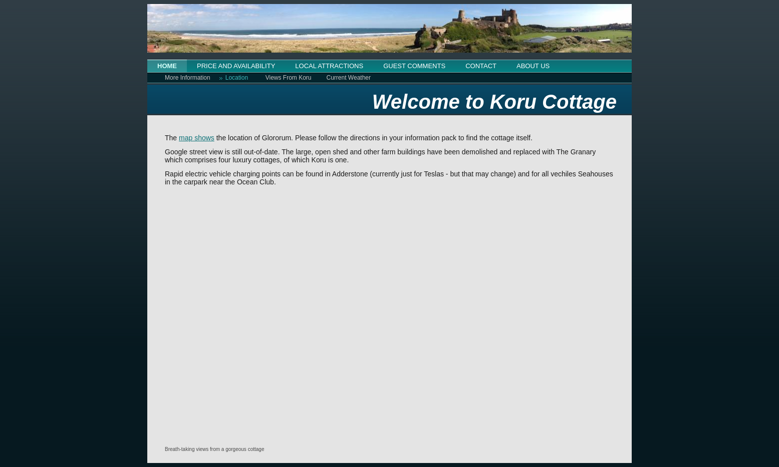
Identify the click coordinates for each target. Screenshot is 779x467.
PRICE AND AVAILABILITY (236, 66)
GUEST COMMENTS (414, 66)
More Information (187, 77)
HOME (167, 66)
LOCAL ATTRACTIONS (329, 66)
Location (236, 77)
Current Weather (349, 77)
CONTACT (480, 66)
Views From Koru (289, 77)
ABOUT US (533, 66)
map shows (196, 138)
